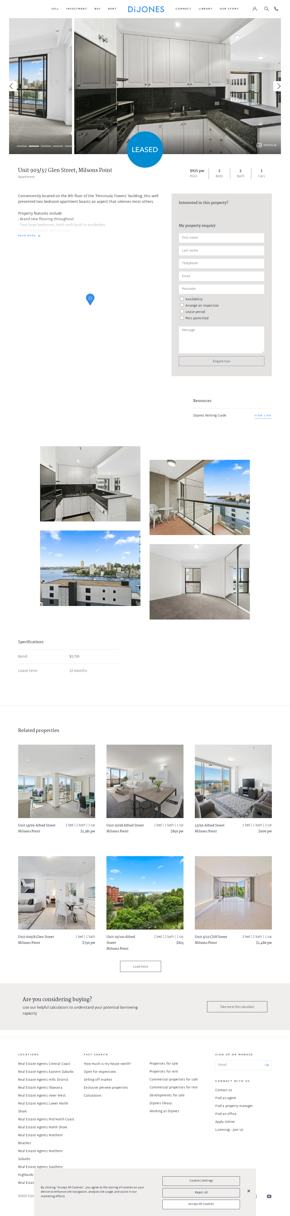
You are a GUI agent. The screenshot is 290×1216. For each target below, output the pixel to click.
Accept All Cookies (201, 1204)
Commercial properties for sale (174, 1080)
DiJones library (161, 1103)
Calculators (93, 1096)
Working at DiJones (164, 1111)
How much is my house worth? (107, 1064)
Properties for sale (164, 1064)
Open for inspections (100, 1072)
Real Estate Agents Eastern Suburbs (46, 1072)
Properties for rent (164, 1072)
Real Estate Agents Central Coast (44, 1064)
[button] (55, 9)
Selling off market (98, 1080)
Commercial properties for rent (174, 1087)
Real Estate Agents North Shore (42, 1127)
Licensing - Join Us (229, 1130)
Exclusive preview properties (106, 1088)
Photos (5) (269, 145)
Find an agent (225, 1098)
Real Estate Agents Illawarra (40, 1088)
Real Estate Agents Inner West (42, 1096)
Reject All (201, 1192)
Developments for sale (167, 1095)
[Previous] (12, 86)
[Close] (249, 1191)
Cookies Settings (201, 1181)
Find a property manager (234, 1106)
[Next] (278, 86)
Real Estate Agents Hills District (43, 1080)
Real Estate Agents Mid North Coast (46, 1119)
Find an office (226, 1114)
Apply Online (225, 1122)
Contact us (223, 1090)
